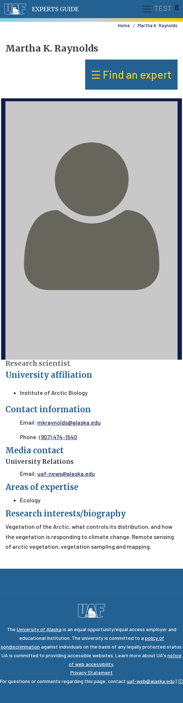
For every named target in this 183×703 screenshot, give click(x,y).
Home (124, 25)
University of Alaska (39, 629)
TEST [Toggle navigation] (157, 9)
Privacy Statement (91, 672)
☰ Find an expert (131, 74)
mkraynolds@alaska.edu (69, 422)
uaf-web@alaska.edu (151, 681)
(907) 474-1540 (58, 436)
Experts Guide (55, 9)
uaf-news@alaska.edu (66, 473)
